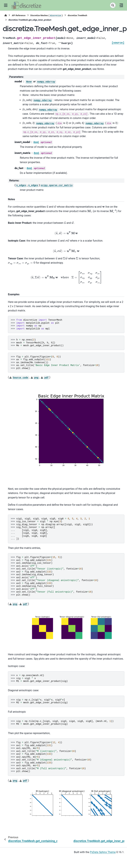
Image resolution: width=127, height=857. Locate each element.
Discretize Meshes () (46, 15)
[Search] (113, 5)
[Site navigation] (6, 5)
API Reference (18, 15)
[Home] (5, 15)
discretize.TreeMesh (77, 15)
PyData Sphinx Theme (103, 852)
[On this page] (121, 5)
